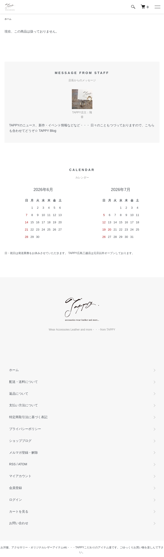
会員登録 (15, 488)
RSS (12, 464)
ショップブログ (20, 441)
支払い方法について (23, 405)
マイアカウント (20, 476)
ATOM (22, 464)
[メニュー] (157, 7)
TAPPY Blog (47, 130)
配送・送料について (23, 382)
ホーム (8, 19)
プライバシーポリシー (25, 429)
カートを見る (18, 511)
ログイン (15, 499)
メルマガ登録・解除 (23, 452)
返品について (18, 393)
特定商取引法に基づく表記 (28, 417)
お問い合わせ (18, 523)
